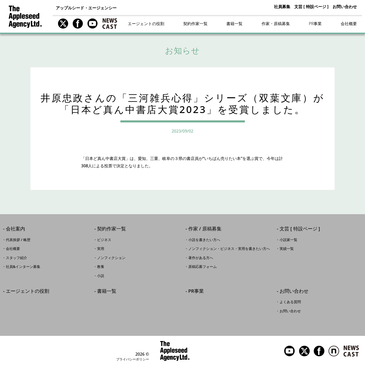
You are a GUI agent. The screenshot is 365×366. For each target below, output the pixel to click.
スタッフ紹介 (16, 257)
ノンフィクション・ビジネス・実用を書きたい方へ (229, 248)
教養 (100, 266)
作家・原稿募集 (276, 23)
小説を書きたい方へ (204, 239)
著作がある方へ (200, 257)
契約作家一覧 (195, 23)
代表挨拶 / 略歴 (18, 239)
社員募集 (282, 6)
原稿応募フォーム (202, 266)
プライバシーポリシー (132, 359)
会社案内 (15, 229)
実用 (100, 248)
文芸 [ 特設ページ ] (311, 6)
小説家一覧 (288, 239)
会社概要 (349, 23)
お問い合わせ (345, 6)
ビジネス (104, 239)
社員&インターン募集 (23, 266)
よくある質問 (290, 302)
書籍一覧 (234, 23)
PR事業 (315, 23)
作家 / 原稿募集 (205, 229)
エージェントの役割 (146, 23)
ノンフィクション (111, 257)
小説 (100, 275)
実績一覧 (287, 248)
